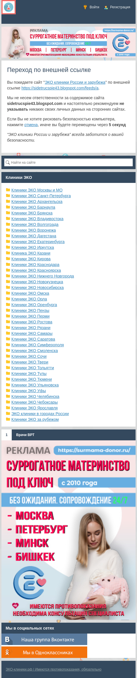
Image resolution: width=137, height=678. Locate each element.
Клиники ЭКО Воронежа (33, 230)
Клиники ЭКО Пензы (30, 310)
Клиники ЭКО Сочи (29, 356)
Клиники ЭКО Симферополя (37, 345)
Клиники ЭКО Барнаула (33, 207)
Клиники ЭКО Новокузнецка (37, 282)
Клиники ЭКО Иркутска (32, 247)
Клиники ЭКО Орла (29, 299)
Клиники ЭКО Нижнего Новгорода (42, 276)
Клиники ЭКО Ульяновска (35, 385)
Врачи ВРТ (25, 435)
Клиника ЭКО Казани (30, 253)
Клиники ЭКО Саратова (33, 339)
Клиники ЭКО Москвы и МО (37, 190)
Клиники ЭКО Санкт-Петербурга (41, 196)
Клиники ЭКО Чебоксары (34, 402)
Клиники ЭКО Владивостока (37, 218)
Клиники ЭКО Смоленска (34, 350)
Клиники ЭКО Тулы (29, 373)
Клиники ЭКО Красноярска (36, 270)
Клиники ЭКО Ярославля (34, 408)
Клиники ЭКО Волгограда (35, 224)
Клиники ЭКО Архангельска (37, 201)
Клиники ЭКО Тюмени (31, 379)
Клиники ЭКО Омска (30, 293)
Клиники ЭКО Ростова (31, 322)
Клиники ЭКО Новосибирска (37, 287)
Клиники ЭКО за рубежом (35, 419)
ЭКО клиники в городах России (40, 413)
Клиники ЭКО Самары (32, 333)
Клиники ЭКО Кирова (31, 259)
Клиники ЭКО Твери (29, 362)
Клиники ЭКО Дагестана (33, 236)
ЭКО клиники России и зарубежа (75, 82)
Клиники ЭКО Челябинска (35, 396)
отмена (31, 124)
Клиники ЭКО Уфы (28, 390)
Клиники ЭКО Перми (30, 316)
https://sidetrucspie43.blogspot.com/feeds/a (59, 88)
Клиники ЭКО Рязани (31, 327)
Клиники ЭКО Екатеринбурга (38, 241)
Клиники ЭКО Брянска (32, 213)
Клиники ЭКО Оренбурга (34, 304)
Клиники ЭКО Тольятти (32, 368)
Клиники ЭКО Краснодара (35, 264)
